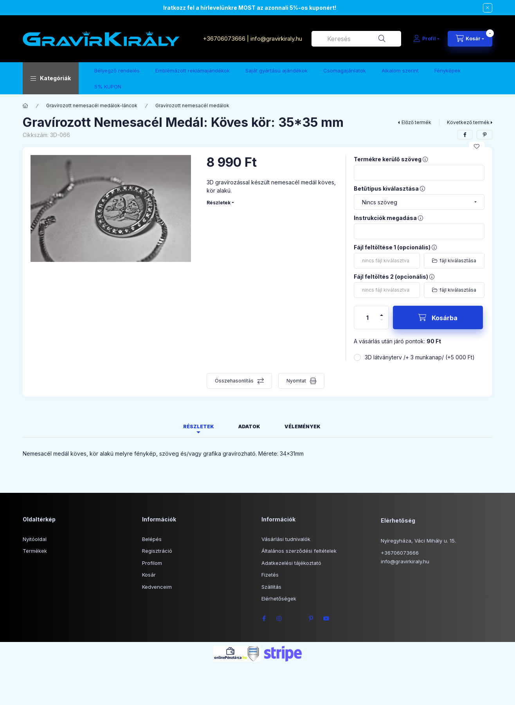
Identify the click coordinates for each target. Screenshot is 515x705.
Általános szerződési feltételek (299, 551)
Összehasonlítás (234, 381)
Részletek (218, 203)
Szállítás (271, 587)
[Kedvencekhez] (476, 146)
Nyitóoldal (35, 539)
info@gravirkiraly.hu (277, 38)
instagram (279, 618)
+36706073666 (224, 38)
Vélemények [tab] (303, 426)
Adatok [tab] (249, 426)
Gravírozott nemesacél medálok (192, 105)
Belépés (152, 539)
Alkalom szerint (400, 70)
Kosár (149, 575)
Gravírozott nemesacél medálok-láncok (91, 105)
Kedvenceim (157, 587)
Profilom (152, 563)
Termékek (35, 551)
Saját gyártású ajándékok (276, 70)
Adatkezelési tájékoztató (291, 563)
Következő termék (468, 122)
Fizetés (270, 575)
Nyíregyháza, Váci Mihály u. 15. (418, 540)
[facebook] (465, 134)
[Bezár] (487, 8)
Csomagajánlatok (344, 70)
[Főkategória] (25, 105)
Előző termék (416, 122)
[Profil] (426, 39)
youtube (326, 618)
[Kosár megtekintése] (470, 39)
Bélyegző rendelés (117, 70)
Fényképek (447, 70)
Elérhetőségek (278, 598)
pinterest (311, 618)
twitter (295, 618)
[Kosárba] (438, 317)
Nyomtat (296, 381)
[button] (51, 78)
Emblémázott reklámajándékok (192, 70)
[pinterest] (484, 134)
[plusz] (381, 311)
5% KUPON (107, 86)
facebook (264, 618)
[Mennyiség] (367, 317)
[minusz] (381, 323)
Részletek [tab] (198, 426)
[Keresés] (382, 38)
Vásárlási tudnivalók (285, 539)
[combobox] (356, 39)
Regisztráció (157, 551)
